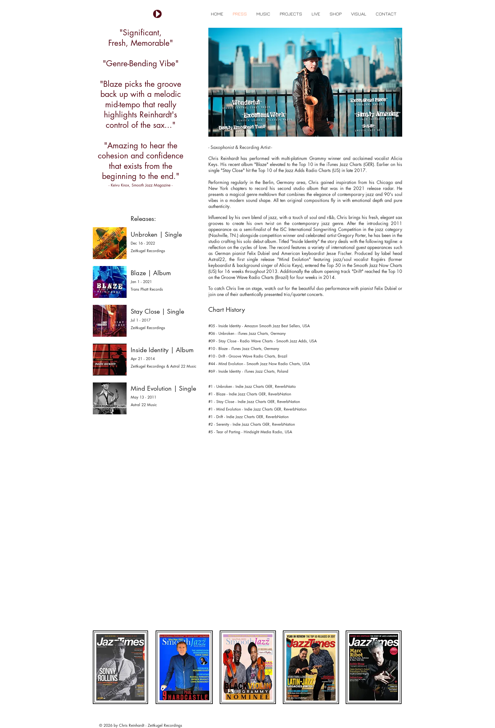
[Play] (157, 14)
